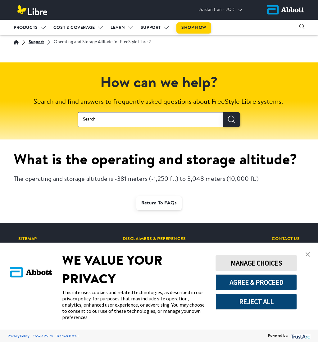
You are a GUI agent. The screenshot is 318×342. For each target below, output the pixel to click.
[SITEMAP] (27, 239)
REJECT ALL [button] (256, 301)
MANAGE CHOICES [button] (256, 263)
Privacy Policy (19, 336)
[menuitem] (30, 26)
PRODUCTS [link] (26, 27)
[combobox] (150, 119)
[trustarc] (299, 336)
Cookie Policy (43, 336)
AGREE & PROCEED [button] (256, 282)
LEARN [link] (118, 27)
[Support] (36, 42)
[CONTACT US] (286, 239)
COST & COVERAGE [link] (74, 27)
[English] (16, 42)
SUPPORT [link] (151, 27)
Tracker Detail (67, 336)
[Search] (231, 119)
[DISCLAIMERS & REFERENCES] (154, 239)
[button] (301, 26)
